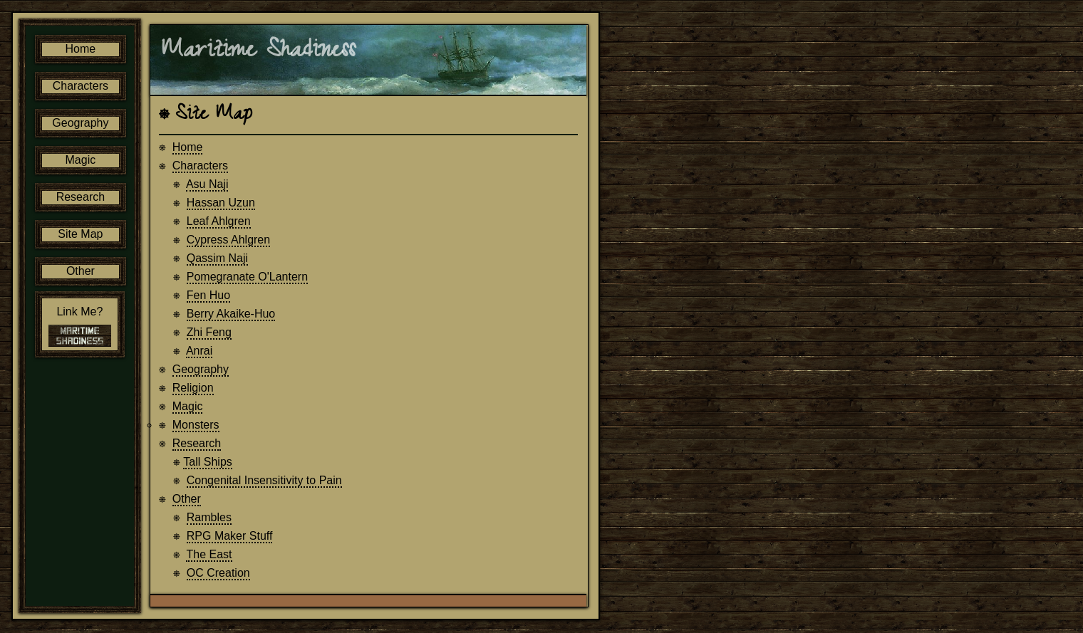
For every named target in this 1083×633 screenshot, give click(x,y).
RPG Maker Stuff (230, 536)
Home (188, 148)
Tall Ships (208, 462)
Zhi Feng (209, 333)
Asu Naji (208, 185)
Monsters (196, 425)
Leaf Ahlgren (219, 222)
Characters (201, 166)
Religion (193, 388)
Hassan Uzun (221, 203)
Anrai (200, 351)
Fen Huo (209, 296)
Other (187, 499)
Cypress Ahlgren (229, 240)
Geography (201, 370)
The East (210, 555)
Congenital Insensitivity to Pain (265, 481)
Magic (188, 407)
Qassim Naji (218, 259)
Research (197, 444)
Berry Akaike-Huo (231, 314)
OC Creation (219, 573)
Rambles (209, 518)
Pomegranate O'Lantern (248, 277)
